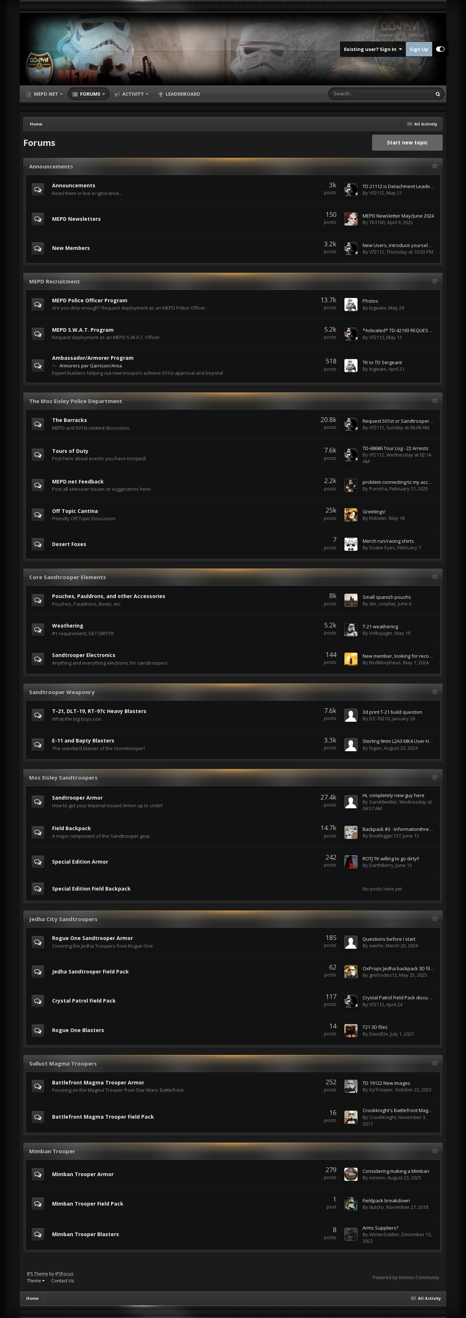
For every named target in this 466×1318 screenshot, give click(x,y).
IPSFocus (64, 1274)
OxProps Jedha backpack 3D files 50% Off (408, 968)
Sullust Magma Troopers (63, 1063)
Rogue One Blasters (78, 1030)
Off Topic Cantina (75, 510)
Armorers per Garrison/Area (90, 365)
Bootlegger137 (385, 835)
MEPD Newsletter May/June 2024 (398, 215)
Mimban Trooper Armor (83, 1174)
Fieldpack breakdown (386, 1200)
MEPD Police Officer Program (89, 300)
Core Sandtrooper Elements (67, 577)
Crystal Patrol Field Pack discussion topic (407, 997)
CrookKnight (382, 1117)
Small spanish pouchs (387, 597)
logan (375, 748)
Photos (370, 301)
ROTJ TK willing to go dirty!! (391, 858)
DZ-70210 (379, 718)
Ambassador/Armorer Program (93, 357)
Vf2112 (376, 193)
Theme (36, 1281)
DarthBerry (381, 865)
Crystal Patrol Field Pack (84, 1000)
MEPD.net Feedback (78, 481)
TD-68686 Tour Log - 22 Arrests (396, 448)
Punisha (378, 488)
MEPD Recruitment (54, 281)
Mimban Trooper (52, 1151)
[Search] (361, 93)
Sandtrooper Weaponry (62, 692)
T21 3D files (375, 1027)
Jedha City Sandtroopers (63, 919)
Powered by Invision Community (406, 1277)
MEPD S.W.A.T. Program (83, 329)
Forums (90, 94)
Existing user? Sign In (373, 49)
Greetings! (374, 511)
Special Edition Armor (80, 861)
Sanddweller (383, 802)
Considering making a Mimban (396, 1171)
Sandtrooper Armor (77, 797)
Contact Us (62, 1281)
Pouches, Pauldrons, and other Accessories (108, 596)
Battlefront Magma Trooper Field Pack (103, 1116)
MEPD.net (46, 94)
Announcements (51, 166)
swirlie (376, 945)
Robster (378, 518)
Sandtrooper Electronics (83, 655)
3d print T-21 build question (392, 712)
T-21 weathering (380, 626)
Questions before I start (389, 939)
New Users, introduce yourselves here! (406, 245)
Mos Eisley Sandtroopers (63, 777)
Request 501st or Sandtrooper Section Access (413, 421)
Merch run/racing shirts (388, 541)
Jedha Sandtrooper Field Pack (90, 971)
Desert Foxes (69, 544)
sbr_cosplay (382, 603)
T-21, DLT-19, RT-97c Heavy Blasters (99, 711)
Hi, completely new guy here (393, 795)
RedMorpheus (385, 662)
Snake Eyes (382, 547)
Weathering (67, 625)
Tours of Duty (70, 450)
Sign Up (419, 49)
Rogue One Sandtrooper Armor (92, 938)
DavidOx (378, 1034)
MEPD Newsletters (76, 218)
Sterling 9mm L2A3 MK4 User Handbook (406, 741)
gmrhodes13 (383, 975)
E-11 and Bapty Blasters (83, 740)
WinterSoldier (384, 1234)
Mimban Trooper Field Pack (87, 1203)
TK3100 (377, 222)
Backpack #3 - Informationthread (399, 829)
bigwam (377, 307)
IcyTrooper (381, 1089)
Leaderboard (182, 94)
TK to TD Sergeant (382, 362)
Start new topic (407, 142)
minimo (377, 1177)
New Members (71, 247)
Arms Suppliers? (380, 1228)
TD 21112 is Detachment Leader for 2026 (407, 186)
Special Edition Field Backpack (91, 888)
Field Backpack (71, 828)
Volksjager (380, 633)
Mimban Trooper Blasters (85, 1234)
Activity (133, 94)
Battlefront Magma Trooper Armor (98, 1082)
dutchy (376, 1207)
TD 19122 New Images (386, 1083)
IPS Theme (37, 1274)
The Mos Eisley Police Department (75, 401)
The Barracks (69, 420)
